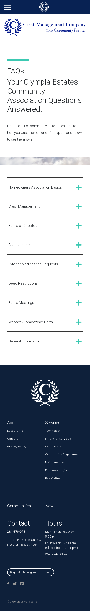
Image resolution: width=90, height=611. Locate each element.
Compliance (51, 446)
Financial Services (51, 438)
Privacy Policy (13, 446)
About (12, 422)
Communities (19, 505)
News (50, 505)
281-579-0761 (17, 531)
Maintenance (51, 462)
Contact (18, 523)
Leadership (13, 430)
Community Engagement (51, 454)
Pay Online (51, 478)
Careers (12, 438)
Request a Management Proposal (30, 572)
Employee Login (51, 470)
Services (52, 422)
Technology (51, 430)
